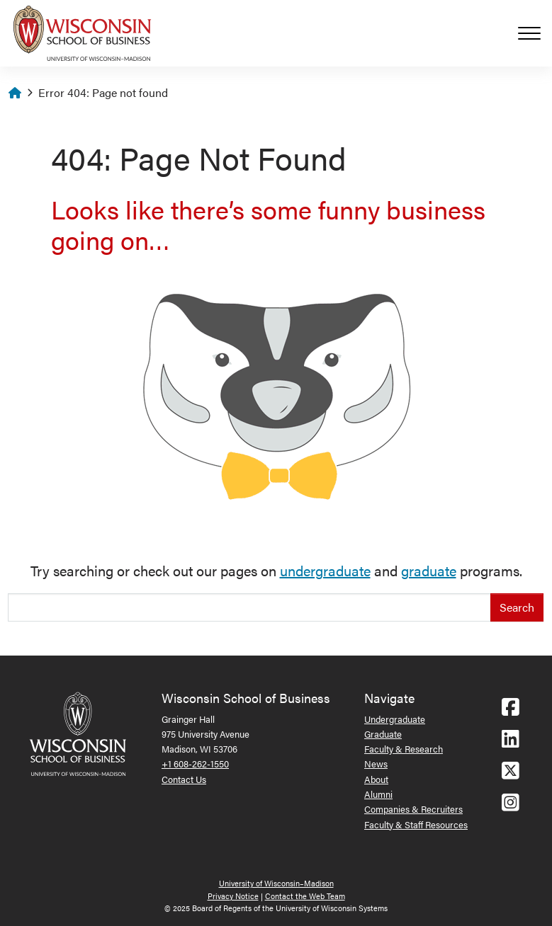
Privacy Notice (233, 896)
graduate (428, 570)
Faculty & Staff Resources (416, 824)
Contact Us (184, 779)
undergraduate (325, 570)
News (376, 763)
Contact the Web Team (305, 896)
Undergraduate (394, 719)
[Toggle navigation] (535, 33)
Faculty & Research (403, 748)
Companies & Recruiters (413, 809)
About (376, 779)
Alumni (378, 794)
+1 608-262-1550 (195, 763)
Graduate (383, 734)
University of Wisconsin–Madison (276, 883)
